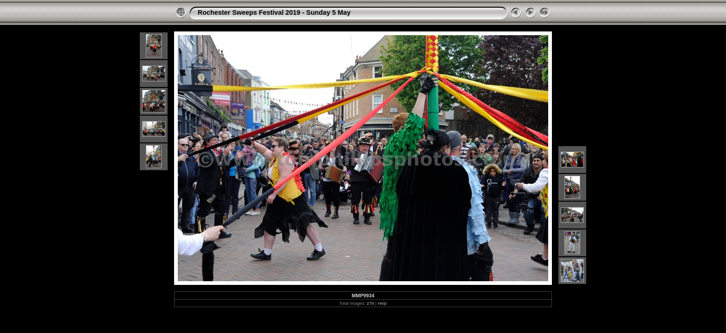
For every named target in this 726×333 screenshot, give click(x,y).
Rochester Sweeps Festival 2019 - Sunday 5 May (274, 12)
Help (382, 303)
